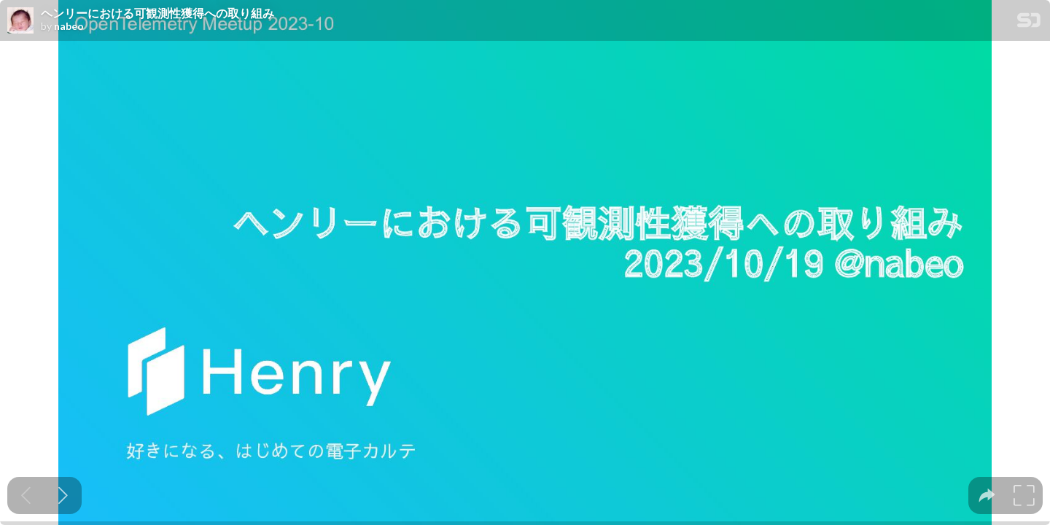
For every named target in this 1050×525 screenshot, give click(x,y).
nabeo (69, 26)
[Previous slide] (25, 495)
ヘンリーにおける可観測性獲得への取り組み (157, 13)
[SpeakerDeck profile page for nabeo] (20, 21)
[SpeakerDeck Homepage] (1029, 23)
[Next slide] (63, 495)
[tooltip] (987, 495)
